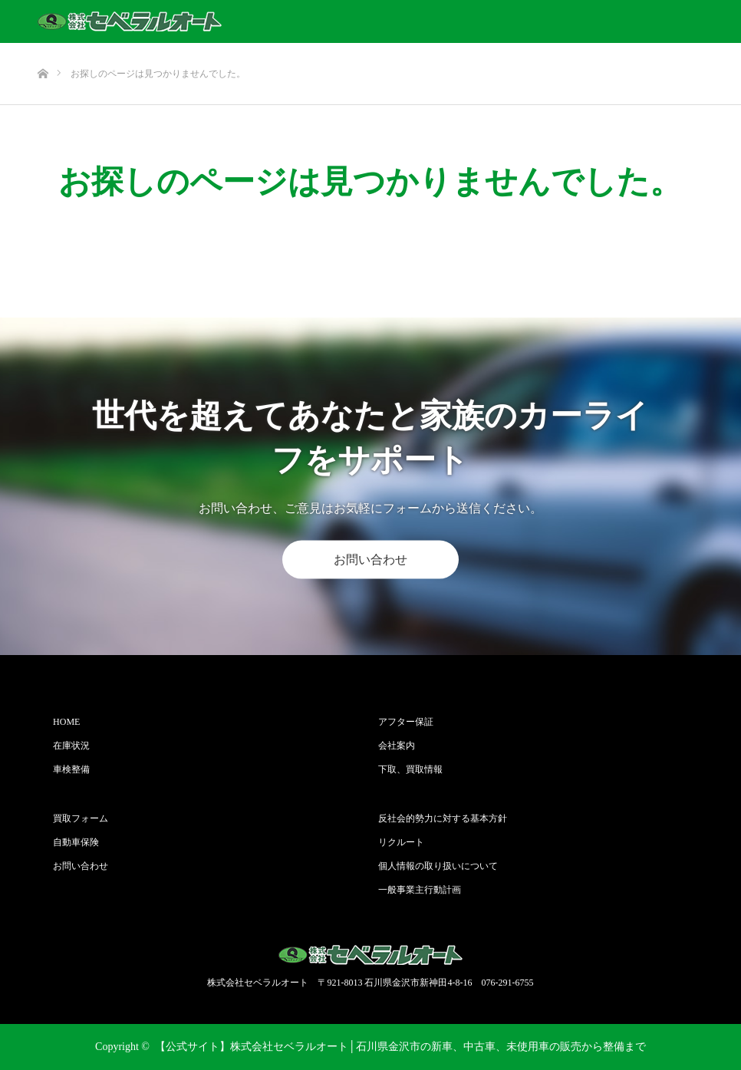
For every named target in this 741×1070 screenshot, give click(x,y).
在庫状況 (71, 745)
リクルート (401, 842)
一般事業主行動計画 (419, 889)
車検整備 (71, 769)
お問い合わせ (370, 559)
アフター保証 (405, 721)
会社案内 (396, 745)
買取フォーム (80, 818)
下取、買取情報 (410, 769)
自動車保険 (76, 842)
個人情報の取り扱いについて (438, 866)
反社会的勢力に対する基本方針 (442, 818)
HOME (66, 721)
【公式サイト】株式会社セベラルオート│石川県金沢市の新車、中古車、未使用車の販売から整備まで (400, 1046)
